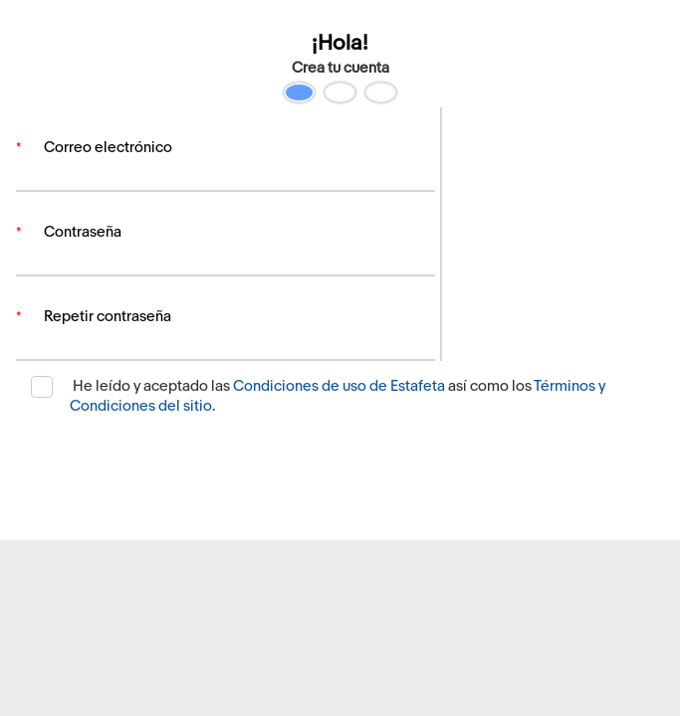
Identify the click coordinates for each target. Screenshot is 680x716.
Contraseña (82, 238)
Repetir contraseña (107, 328)
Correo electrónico (108, 147)
